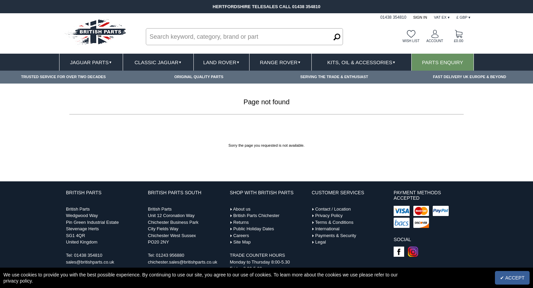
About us (241, 209)
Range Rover (280, 62)
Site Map (242, 242)
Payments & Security (335, 235)
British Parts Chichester (256, 215)
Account (434, 41)
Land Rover (221, 62)
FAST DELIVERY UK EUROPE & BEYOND (469, 77)
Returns (241, 222)
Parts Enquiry (442, 62)
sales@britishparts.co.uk (90, 262)
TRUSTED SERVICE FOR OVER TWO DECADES (63, 77)
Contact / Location (333, 209)
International (327, 228)
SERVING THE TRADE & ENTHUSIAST (334, 77)
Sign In (420, 17)
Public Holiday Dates (253, 228)
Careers (241, 235)
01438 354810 (88, 255)
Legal (320, 242)
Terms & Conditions (334, 222)
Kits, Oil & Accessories (361, 62)
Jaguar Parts (91, 62)
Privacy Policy (329, 215)
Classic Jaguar (158, 62)
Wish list (410, 41)
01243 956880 (170, 255)
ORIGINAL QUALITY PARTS (198, 77)
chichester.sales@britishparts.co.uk (182, 262)
